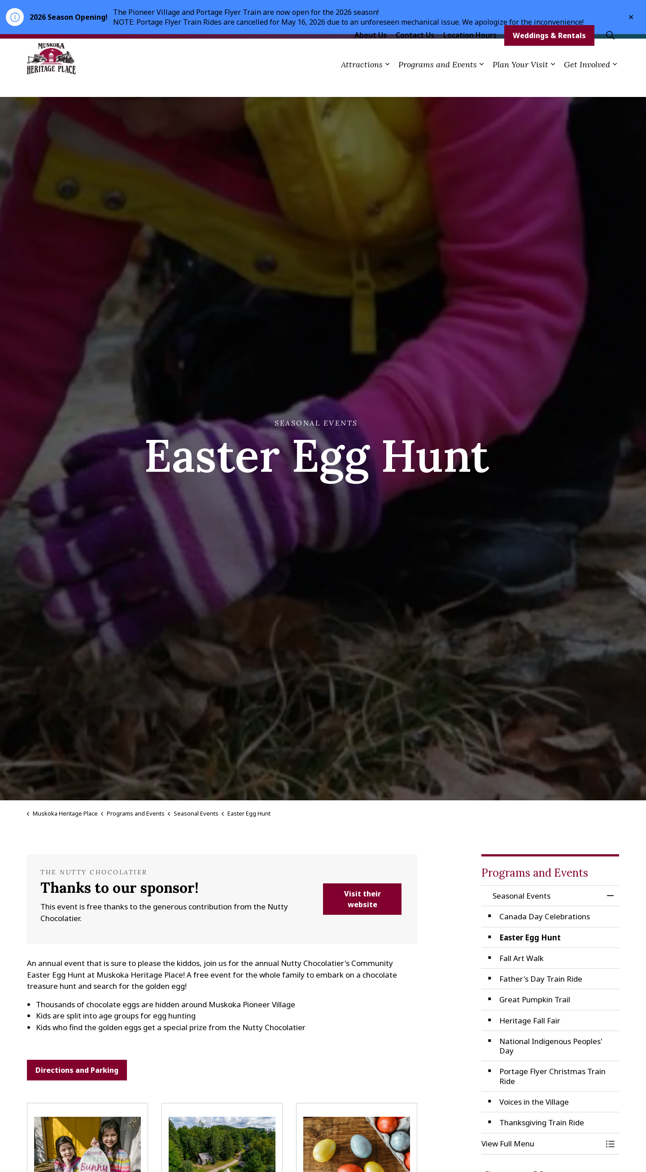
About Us (370, 53)
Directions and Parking (77, 1070)
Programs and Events (437, 82)
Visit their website (362, 899)
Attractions (362, 82)
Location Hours (470, 53)
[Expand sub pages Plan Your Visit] (552, 82)
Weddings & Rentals (549, 53)
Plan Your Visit (520, 82)
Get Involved (587, 82)
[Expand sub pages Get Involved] (614, 82)
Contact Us (415, 53)
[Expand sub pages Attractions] (387, 82)
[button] (541, 1143)
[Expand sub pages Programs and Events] (481, 82)
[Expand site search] (610, 53)
